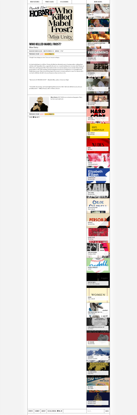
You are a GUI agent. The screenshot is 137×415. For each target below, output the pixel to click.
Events (30, 411)
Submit (37, 411)
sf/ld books (64, 2)
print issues (49, 2)
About (44, 411)
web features (34, 2)
